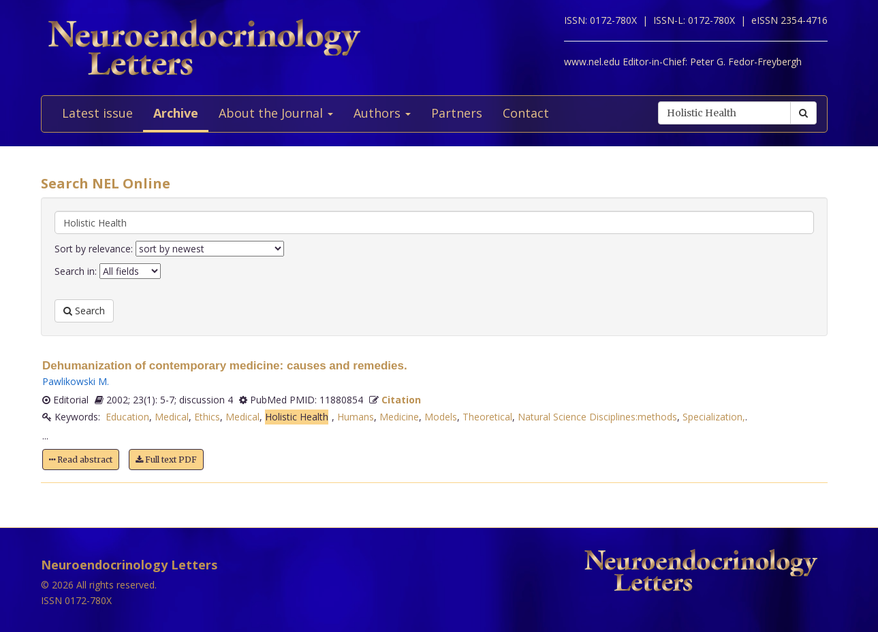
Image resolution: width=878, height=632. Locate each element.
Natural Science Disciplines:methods (597, 416)
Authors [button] (382, 113)
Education (127, 416)
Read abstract (80, 459)
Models (440, 416)
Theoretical (487, 416)
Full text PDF (166, 459)
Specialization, (714, 416)
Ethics (207, 416)
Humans (355, 416)
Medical (172, 416)
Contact (526, 113)
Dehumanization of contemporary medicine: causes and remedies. (224, 365)
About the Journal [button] (276, 113)
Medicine (399, 416)
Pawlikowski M (74, 381)
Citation (401, 399)
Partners (456, 113)
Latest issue (97, 113)
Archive (175, 113)
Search (84, 310)
